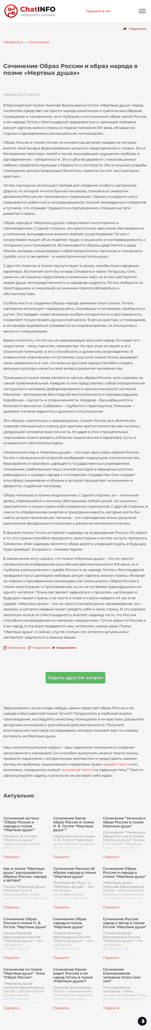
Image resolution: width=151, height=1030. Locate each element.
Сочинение (39, 42)
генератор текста (77, 770)
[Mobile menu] (142, 11)
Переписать (42, 647)
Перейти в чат (98, 11)
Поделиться (138, 28)
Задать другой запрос (75, 677)
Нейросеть (13, 42)
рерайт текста (116, 764)
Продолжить (66, 647)
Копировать (17, 647)
